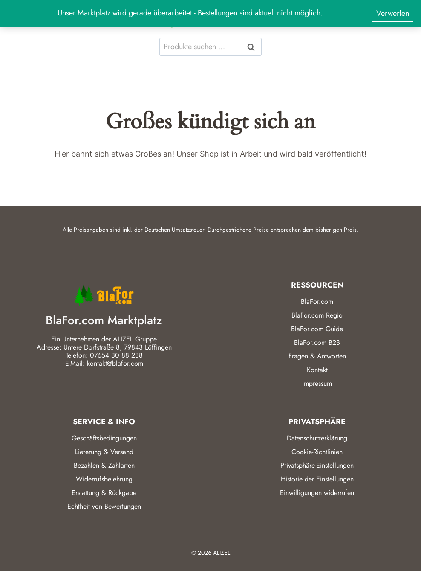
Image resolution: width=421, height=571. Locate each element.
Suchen (253, 46)
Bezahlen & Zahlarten (104, 465)
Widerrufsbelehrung (104, 479)
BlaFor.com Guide (317, 329)
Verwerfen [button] (392, 13)
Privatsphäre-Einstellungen (317, 465)
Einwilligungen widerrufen (317, 493)
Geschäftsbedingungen (104, 438)
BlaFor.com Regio (317, 315)
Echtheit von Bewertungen (104, 506)
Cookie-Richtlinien (317, 452)
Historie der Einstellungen (317, 479)
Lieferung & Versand (104, 452)
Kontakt (317, 370)
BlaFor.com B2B (317, 342)
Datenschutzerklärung (317, 438)
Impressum (317, 383)
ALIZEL (221, 552)
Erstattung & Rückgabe (104, 493)
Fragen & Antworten (317, 356)
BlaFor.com (317, 301)
